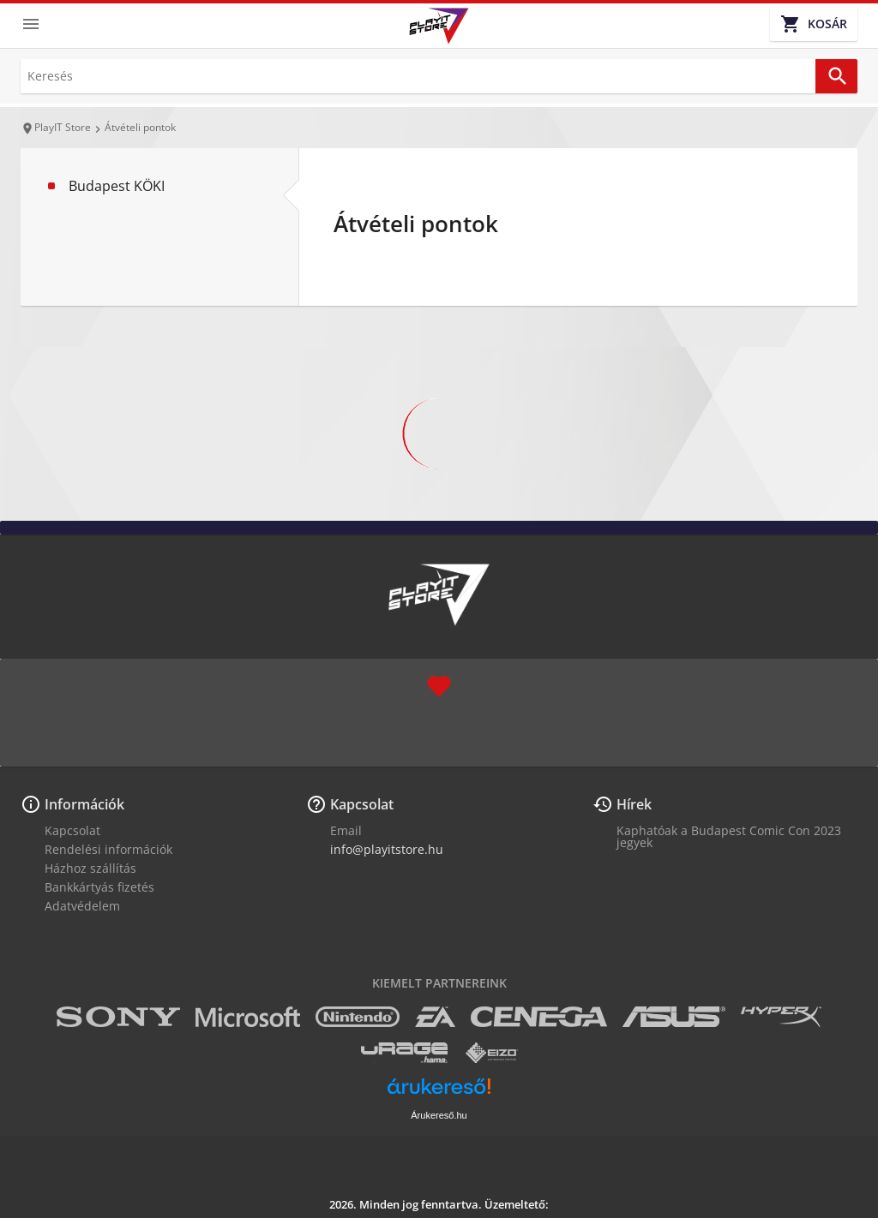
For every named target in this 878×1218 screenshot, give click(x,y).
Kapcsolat (72, 830)
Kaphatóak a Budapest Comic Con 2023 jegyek (728, 836)
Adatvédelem (82, 906)
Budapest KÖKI (117, 185)
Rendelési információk (108, 849)
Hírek (634, 804)
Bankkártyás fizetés (99, 887)
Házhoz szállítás (90, 868)
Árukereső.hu (438, 1115)
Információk (84, 804)
